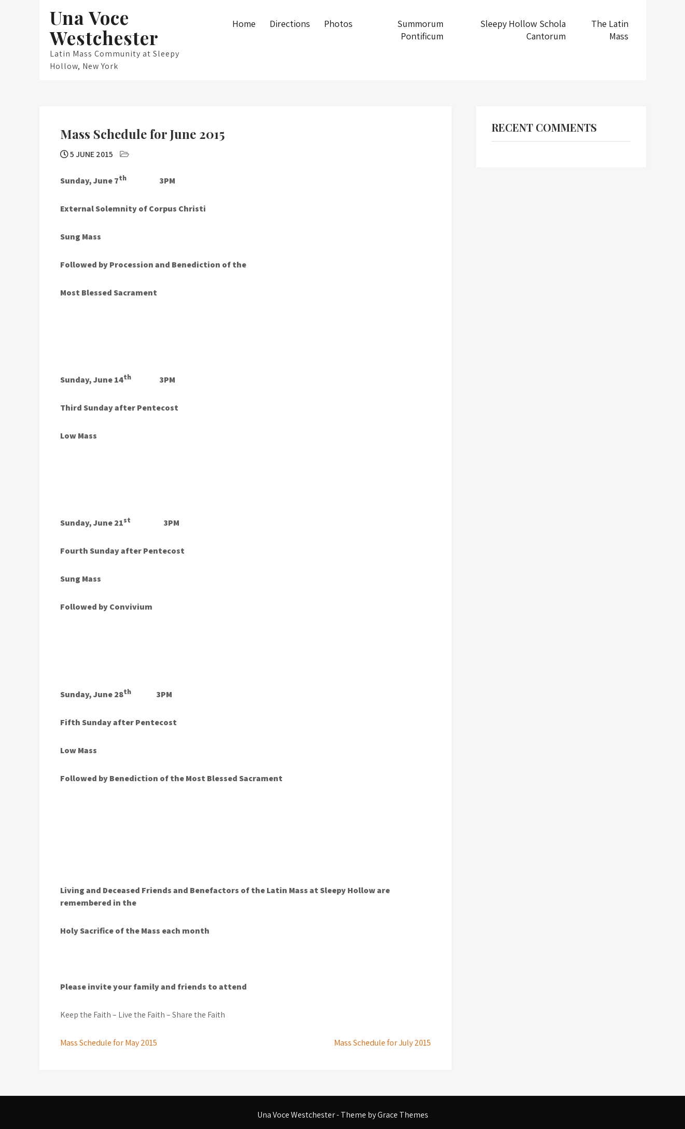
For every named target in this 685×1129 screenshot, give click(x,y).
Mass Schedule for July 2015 (382, 1042)
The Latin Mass (609, 30)
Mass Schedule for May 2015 (108, 1042)
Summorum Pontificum (420, 30)
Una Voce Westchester (104, 27)
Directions (290, 24)
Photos (338, 24)
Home (244, 24)
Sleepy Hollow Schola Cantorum (523, 30)
